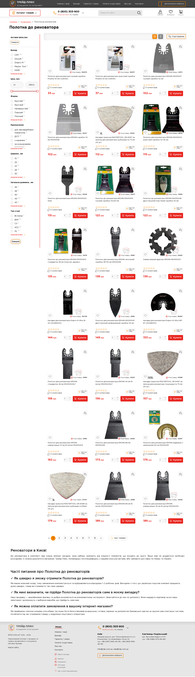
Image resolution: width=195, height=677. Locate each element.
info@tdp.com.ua (104, 649)
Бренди (73, 4)
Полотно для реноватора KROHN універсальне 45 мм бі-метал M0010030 (161, 505)
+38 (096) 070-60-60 (156, 639)
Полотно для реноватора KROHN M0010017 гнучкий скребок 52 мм (162, 78)
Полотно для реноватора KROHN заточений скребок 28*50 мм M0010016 (114, 261)
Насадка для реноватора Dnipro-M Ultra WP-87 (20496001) (163, 322)
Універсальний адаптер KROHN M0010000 (162, 259)
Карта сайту (13, 648)
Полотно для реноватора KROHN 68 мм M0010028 (112, 444)
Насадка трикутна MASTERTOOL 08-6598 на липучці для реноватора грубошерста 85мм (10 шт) (67, 506)
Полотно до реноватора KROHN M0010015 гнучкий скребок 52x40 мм (114, 200)
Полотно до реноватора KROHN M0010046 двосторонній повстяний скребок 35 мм (162, 200)
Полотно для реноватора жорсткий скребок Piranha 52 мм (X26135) (115, 78)
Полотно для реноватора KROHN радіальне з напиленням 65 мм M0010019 (163, 444)
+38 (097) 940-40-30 (111, 642)
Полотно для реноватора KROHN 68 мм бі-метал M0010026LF (114, 505)
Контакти (136, 4)
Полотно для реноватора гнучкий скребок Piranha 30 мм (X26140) (66, 78)
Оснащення (26, 22)
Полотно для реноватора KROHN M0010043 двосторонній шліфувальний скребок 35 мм (115, 322)
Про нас (124, 4)
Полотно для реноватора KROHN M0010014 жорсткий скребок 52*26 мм (162, 139)
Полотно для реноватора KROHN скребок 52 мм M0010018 (68, 139)
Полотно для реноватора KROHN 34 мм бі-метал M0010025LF (114, 383)
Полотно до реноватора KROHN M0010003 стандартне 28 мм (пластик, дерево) (67, 261)
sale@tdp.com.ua (120, 649)
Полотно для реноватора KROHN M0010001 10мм (67, 200)
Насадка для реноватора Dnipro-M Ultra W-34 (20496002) (67, 322)
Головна (13, 22)
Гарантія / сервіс (87, 4)
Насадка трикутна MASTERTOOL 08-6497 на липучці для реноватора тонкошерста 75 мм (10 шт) (162, 384)
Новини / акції (60, 4)
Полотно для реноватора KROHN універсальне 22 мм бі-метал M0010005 (65, 444)
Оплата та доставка (108, 4)
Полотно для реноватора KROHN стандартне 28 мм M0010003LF (62, 383)
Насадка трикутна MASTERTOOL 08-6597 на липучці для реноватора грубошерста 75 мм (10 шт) (115, 140)
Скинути (14, 42)
